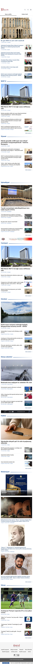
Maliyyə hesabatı (14, 649)
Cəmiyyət (4, 243)
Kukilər (29, 651)
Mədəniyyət (5, 472)
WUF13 (3, 81)
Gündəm (4, 299)
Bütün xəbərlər (28, 133)
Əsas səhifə (8, 14)
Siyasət (3, 136)
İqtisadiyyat (5, 182)
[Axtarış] (25, 9)
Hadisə (3, 416)
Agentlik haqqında (5, 649)
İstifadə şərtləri (14, 651)
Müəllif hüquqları (5, 651)
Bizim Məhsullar (28, 649)
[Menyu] (30, 9)
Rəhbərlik (21, 649)
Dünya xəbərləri (6, 357)
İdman (3, 585)
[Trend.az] (4, 10)
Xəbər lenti (25, 14)
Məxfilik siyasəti (22, 651)
